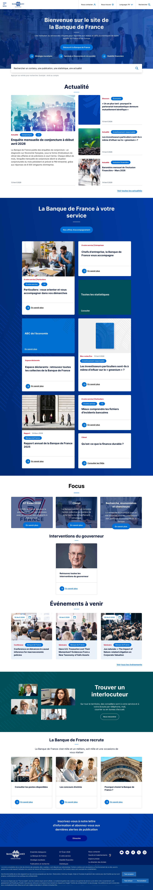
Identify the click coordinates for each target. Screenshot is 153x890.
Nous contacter (94, 852)
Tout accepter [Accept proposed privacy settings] (129, 874)
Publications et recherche (39, 864)
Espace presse (93, 859)
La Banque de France (38, 856)
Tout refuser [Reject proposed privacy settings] (128, 881)
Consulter (85, 310)
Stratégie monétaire (37, 860)
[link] (40, 56)
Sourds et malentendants (97, 855)
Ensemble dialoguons (38, 852)
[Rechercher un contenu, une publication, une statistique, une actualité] (76, 68)
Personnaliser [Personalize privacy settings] (141, 881)
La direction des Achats (97, 862)
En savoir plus (31, 349)
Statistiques (63, 864)
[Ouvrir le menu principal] (5, 4)
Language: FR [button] (126, 4)
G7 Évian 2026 (64, 852)
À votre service (65, 856)
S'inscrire (77, 838)
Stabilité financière (66, 860)
